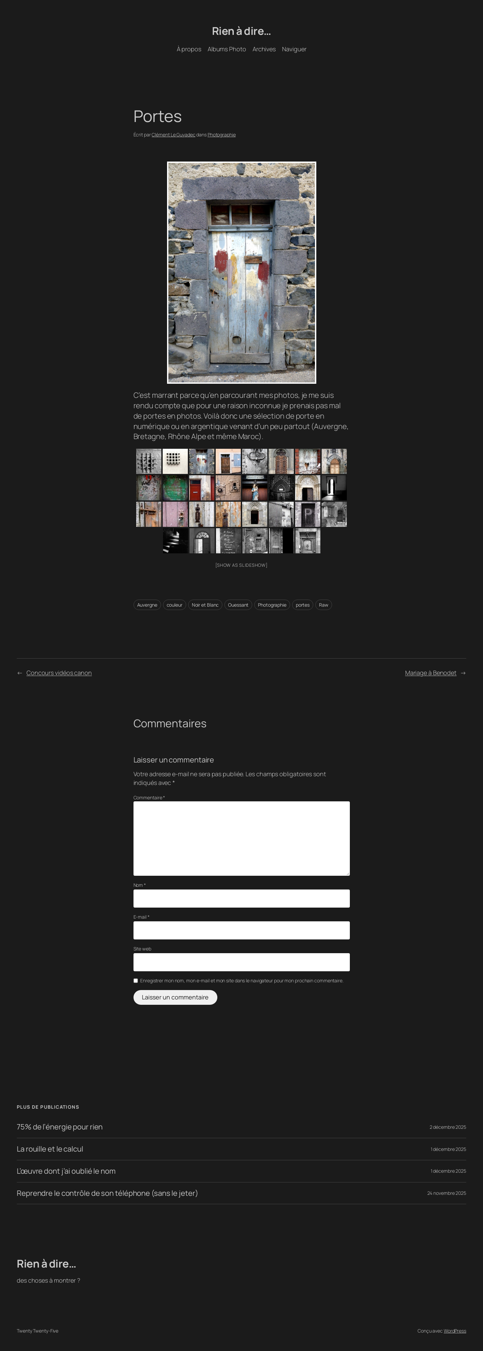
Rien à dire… (241, 30)
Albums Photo (227, 49)
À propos (189, 49)
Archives (264, 49)
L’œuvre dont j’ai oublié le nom (66, 1171)
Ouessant (238, 605)
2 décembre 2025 (448, 1127)
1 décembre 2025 (449, 1149)
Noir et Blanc (205, 605)
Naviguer (294, 49)
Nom (139, 885)
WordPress (455, 1331)
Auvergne (147, 605)
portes (303, 605)
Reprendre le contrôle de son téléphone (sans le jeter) (107, 1193)
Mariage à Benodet (431, 673)
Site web (142, 948)
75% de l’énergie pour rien (60, 1127)
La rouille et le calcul (50, 1149)
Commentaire (149, 797)
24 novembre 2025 (446, 1193)
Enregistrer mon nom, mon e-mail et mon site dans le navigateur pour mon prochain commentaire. (241, 980)
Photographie (222, 134)
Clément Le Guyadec (173, 134)
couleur (174, 605)
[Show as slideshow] (241, 565)
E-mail (141, 917)
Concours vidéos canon (59, 673)
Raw (323, 605)
